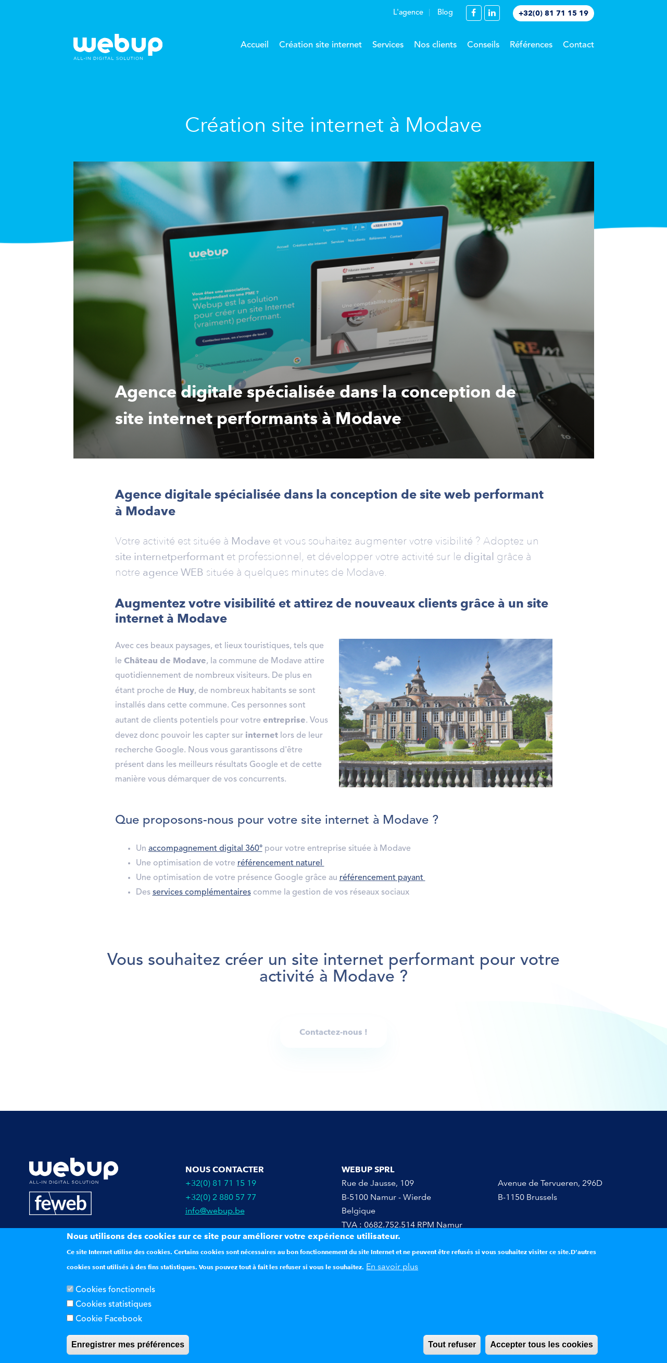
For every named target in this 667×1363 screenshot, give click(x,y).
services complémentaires (202, 895)
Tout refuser (452, 1344)
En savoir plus (392, 1266)
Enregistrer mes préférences (127, 1344)
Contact (578, 45)
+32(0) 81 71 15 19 (553, 13)
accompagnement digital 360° (205, 852)
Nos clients (435, 45)
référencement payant (382, 881)
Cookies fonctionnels (115, 1290)
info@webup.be (215, 1211)
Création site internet (320, 45)
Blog (445, 13)
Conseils (483, 45)
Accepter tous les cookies (541, 1344)
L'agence (408, 13)
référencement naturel (280, 866)
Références (531, 45)
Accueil (255, 45)
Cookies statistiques (113, 1304)
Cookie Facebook (108, 1319)
